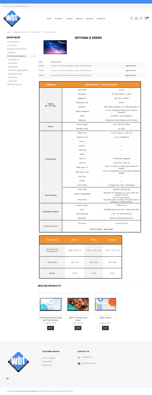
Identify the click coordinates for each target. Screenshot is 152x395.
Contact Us (101, 18)
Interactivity (36, 32)
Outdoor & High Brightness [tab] (18, 70)
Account (136, 18)
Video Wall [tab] (12, 81)
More (50, 328)
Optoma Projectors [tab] (14, 84)
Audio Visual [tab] (12, 45)
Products (58, 18)
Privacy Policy (47, 362)
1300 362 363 (84, 357)
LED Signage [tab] (13, 67)
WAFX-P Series (105, 318)
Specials (79, 18)
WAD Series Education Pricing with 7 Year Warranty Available (50, 320)
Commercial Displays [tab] (16, 56)
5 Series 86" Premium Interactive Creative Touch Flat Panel (71, 75)
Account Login (47, 365)
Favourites (141, 18)
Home (49, 18)
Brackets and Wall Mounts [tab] (17, 49)
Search (131, 18)
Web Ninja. (70, 391)
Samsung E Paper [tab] (15, 74)
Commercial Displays (21, 32)
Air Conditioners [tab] (13, 42)
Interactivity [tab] (12, 63)
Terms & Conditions (48, 358)
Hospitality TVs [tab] (13, 59)
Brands (69, 18)
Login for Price (50, 323)
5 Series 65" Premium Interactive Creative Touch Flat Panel (71, 66)
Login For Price (130, 66)
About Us (89, 18)
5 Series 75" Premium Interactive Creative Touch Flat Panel (71, 70)
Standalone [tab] (12, 77)
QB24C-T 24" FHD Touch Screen (78, 319)
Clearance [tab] (11, 52)
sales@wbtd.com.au (86, 364)
